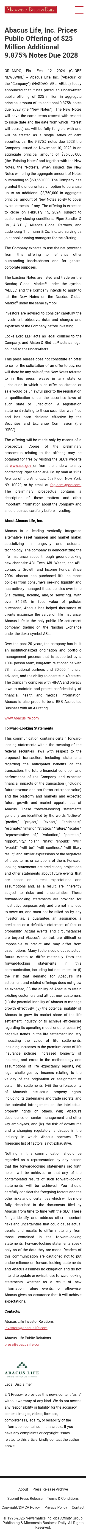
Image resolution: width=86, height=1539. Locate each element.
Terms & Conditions (63, 1498)
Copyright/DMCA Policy (21, 1507)
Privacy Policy (55, 1507)
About (23, 1489)
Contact (78, 1507)
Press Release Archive (50, 1489)
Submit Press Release (24, 1498)
